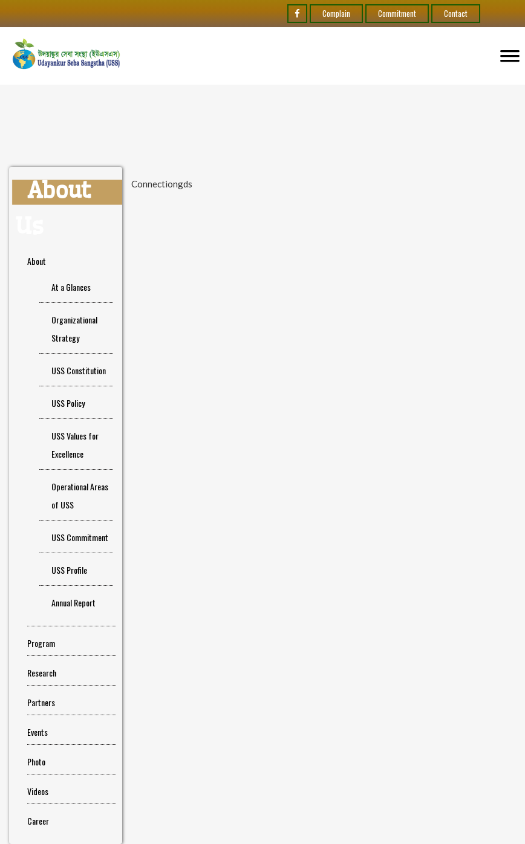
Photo (36, 761)
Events (37, 732)
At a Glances (71, 287)
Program (41, 643)
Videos (37, 791)
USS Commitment (79, 537)
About (36, 261)
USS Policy (68, 403)
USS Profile (69, 569)
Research (41, 672)
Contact (456, 13)
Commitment (397, 13)
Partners (41, 702)
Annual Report (73, 602)
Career (38, 820)
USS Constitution (78, 370)
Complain (336, 13)
